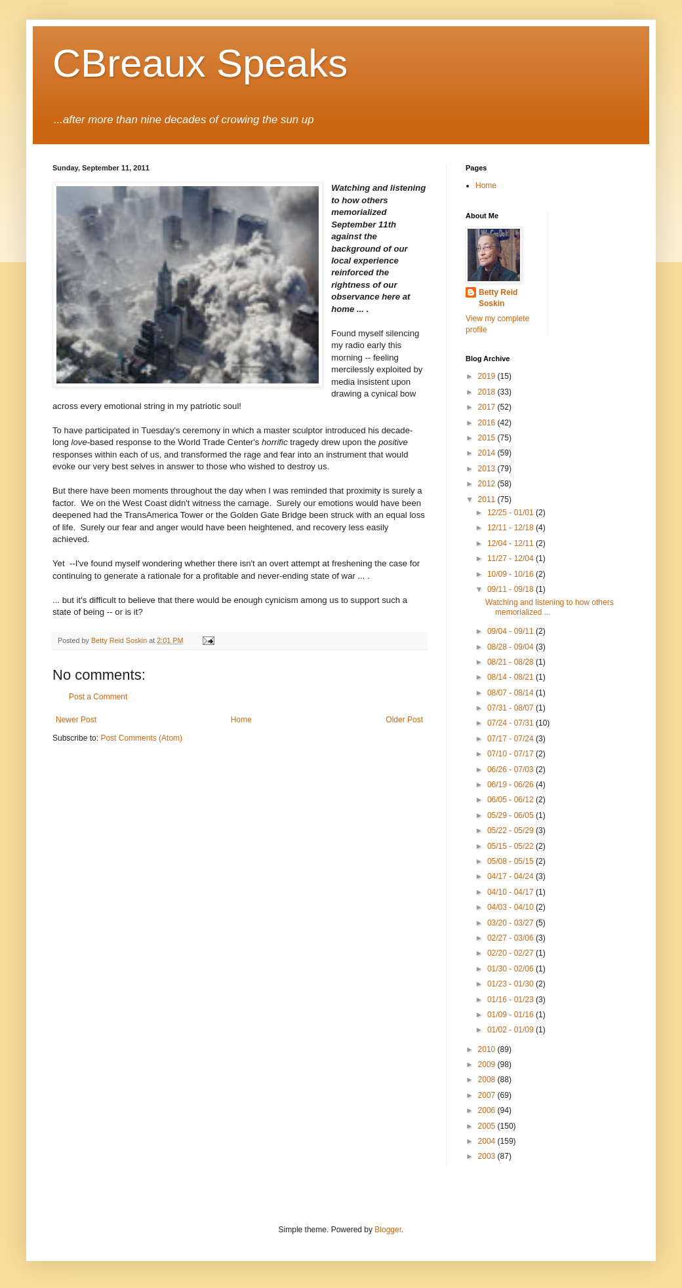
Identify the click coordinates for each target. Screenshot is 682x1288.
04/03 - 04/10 (511, 907)
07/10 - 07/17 (511, 753)
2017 (488, 407)
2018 (488, 392)
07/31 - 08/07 (511, 707)
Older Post (404, 719)
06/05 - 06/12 (511, 799)
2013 (488, 468)
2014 (488, 453)
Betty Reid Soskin (498, 298)
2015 (488, 437)
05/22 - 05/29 (511, 830)
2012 (488, 483)
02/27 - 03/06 (511, 938)
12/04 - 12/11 (511, 543)
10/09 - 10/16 (511, 574)
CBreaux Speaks (200, 63)
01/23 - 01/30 (511, 983)
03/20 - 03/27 (511, 922)
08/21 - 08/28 (511, 662)
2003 (488, 1156)
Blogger (387, 1229)
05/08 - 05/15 (511, 861)
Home (241, 719)
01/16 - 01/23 (511, 999)
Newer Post (76, 719)
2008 (488, 1079)
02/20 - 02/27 (511, 953)
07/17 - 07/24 (511, 738)
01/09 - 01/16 (511, 1014)
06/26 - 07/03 (511, 769)
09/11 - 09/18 (511, 589)
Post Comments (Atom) (141, 738)
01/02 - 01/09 (511, 1029)
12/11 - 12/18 (511, 527)
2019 (488, 376)
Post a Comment (98, 696)
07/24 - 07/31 (511, 723)
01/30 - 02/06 (511, 968)
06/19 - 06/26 (511, 784)
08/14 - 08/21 (511, 677)
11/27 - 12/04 (511, 558)
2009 (488, 1064)
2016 (488, 422)
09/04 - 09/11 (511, 631)
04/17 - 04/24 (511, 876)
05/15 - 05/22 (511, 846)
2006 (488, 1110)
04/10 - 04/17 (511, 892)
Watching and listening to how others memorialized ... (549, 607)
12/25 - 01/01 (511, 512)
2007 (488, 1095)
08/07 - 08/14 (511, 692)
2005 (488, 1126)
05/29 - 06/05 (511, 815)
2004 (488, 1141)
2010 (488, 1049)
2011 (488, 499)
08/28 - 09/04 (511, 647)
